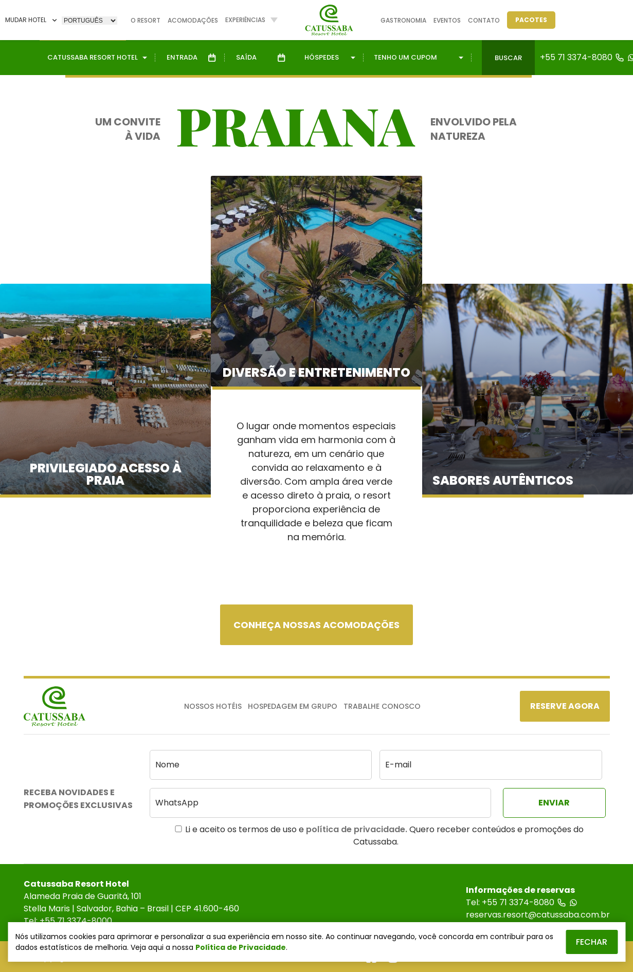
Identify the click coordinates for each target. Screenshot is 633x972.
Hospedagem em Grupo (292, 706)
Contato (484, 20)
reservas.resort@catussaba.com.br (538, 915)
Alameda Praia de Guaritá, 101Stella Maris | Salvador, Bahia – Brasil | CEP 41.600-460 (131, 902)
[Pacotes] (531, 20)
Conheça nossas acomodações (316, 624)
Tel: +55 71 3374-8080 (522, 902)
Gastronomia (403, 20)
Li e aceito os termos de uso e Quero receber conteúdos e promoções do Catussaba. (379, 835)
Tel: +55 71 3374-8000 (68, 921)
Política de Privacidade (240, 947)
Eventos (447, 20)
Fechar (591, 942)
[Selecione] (89, 20)
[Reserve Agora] (565, 706)
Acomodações (193, 20)
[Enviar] (554, 803)
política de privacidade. (356, 829)
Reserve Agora (565, 706)
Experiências (245, 20)
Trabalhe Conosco (382, 706)
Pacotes (531, 19)
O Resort (145, 20)
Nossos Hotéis (213, 706)
